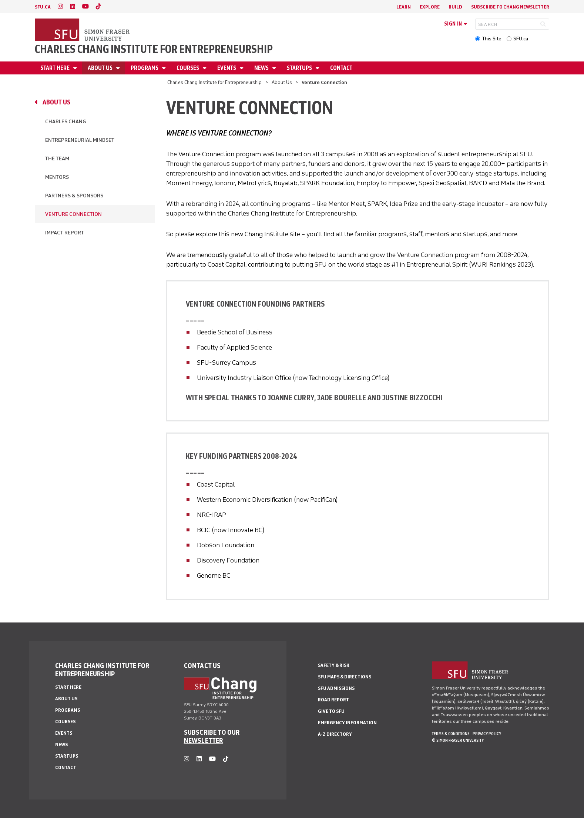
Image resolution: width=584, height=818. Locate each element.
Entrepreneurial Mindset (79, 140)
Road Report (333, 700)
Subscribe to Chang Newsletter (510, 7)
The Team (57, 159)
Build (455, 7)
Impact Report (64, 233)
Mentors (57, 177)
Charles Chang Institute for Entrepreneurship (154, 49)
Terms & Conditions (451, 733)
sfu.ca (43, 7)
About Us (101, 67)
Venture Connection (73, 214)
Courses (188, 67)
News (262, 67)
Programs (145, 67)
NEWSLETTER (203, 740)
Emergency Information (347, 722)
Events (227, 67)
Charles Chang (65, 121)
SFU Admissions (336, 688)
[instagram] (60, 6)
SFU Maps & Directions (344, 677)
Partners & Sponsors (74, 196)
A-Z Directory (335, 734)
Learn (403, 7)
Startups (300, 67)
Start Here (55, 67)
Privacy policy (487, 733)
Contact (341, 67)
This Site (491, 39)
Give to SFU (331, 711)
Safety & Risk (333, 665)
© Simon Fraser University (458, 740)
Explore (430, 7)
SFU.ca (520, 39)
